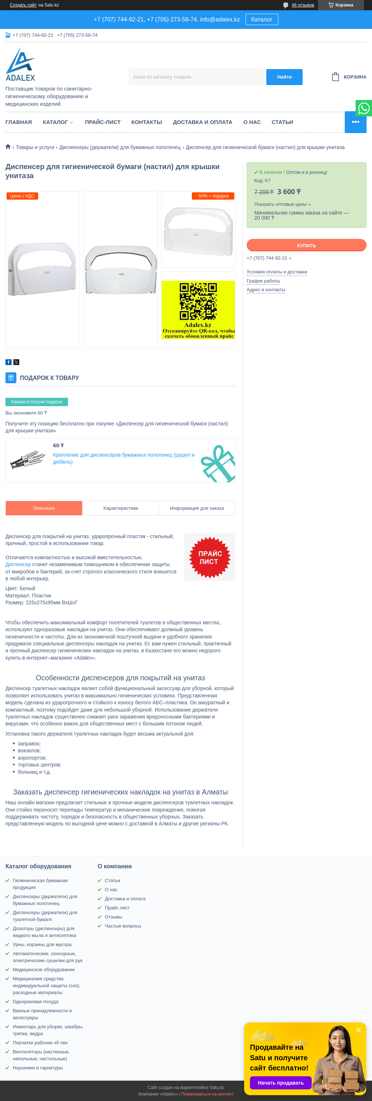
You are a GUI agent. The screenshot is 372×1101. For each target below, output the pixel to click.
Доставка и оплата (202, 122)
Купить (306, 245)
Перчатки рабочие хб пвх (40, 1042)
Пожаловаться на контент (207, 1094)
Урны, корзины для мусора (42, 944)
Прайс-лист (103, 122)
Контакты (147, 122)
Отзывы (113, 917)
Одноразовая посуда (35, 1001)
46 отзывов (303, 5)
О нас (252, 122)
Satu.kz (217, 1087)
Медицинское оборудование (44, 969)
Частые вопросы (123, 926)
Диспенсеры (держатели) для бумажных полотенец (120, 147)
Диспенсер (18, 564)
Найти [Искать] (284, 77)
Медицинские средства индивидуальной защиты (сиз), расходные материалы (46, 985)
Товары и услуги (35, 147)
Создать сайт (23, 5)
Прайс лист (117, 907)
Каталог (261, 19)
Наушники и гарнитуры (38, 1067)
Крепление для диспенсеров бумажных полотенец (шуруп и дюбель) (123, 458)
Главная (18, 122)
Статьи (283, 122)
